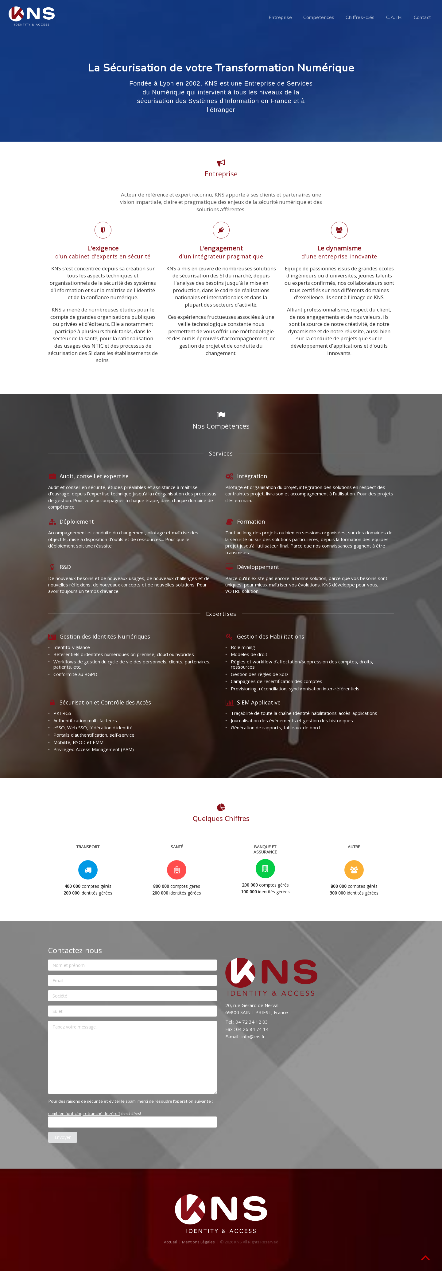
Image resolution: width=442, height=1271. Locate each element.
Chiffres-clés (360, 17)
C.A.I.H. (394, 17)
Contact (422, 17)
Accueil (170, 1242)
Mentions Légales (198, 1242)
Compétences (319, 17)
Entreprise (280, 17)
